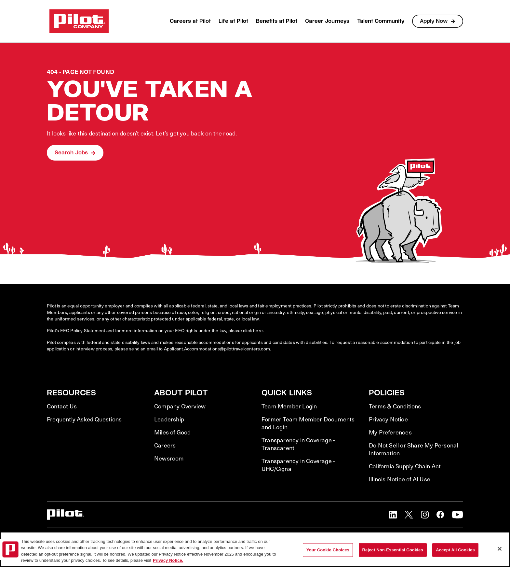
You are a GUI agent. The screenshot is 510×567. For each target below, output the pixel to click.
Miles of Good (172, 432)
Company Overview (180, 406)
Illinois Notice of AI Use (399, 479)
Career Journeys (327, 21)
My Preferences (390, 432)
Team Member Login (289, 406)
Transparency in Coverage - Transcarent (298, 444)
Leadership (169, 419)
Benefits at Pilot (276, 21)
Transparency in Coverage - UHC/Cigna (298, 465)
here (258, 330)
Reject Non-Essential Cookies (392, 549)
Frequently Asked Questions (84, 419)
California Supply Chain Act (405, 466)
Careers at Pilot (190, 21)
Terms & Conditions (395, 406)
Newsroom (169, 458)
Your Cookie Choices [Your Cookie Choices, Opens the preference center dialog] (327, 549)
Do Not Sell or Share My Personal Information (413, 449)
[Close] (499, 549)
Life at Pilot (233, 21)
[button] (393, 514)
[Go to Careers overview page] (79, 21)
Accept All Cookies (455, 549)
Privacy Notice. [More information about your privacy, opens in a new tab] (168, 560)
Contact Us (62, 406)
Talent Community (380, 21)
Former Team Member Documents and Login (308, 423)
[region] (255, 549)
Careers (165, 445)
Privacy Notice (388, 419)
